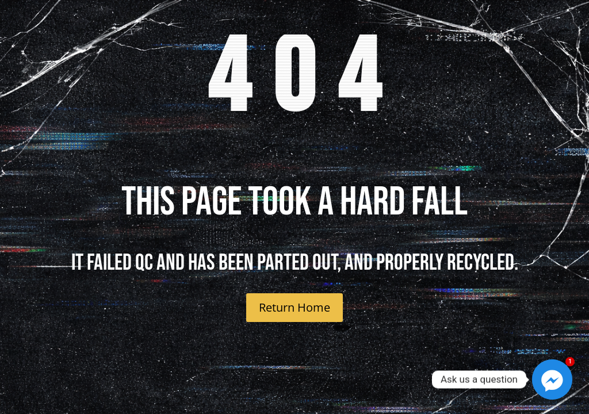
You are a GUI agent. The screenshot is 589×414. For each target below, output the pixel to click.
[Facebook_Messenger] (552, 379)
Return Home (294, 307)
